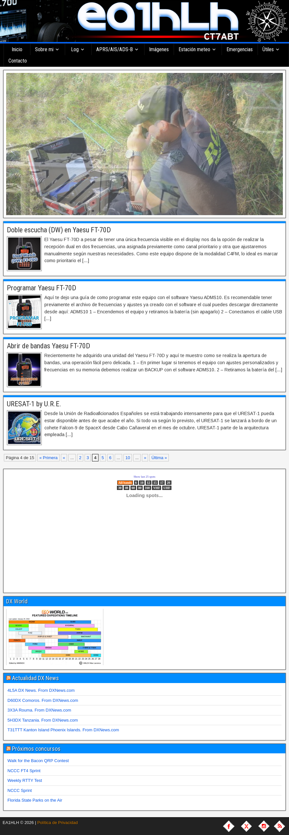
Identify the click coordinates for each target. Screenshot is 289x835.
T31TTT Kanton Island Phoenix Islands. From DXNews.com (63, 729)
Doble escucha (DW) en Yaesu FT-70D (59, 230)
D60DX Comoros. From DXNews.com (42, 700)
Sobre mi (44, 49)
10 (127, 457)
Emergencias (239, 49)
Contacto (17, 61)
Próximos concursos (36, 748)
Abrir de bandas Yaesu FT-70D (48, 346)
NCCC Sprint (19, 790)
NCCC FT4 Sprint (23, 770)
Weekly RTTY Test (24, 780)
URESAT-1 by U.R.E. (34, 404)
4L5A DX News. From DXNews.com (41, 690)
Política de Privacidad (57, 822)
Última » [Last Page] (159, 457)
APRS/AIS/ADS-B (114, 49)
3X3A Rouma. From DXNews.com (39, 710)
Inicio (17, 49)
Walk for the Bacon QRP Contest (38, 760)
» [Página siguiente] (145, 457)
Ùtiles (268, 49)
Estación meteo (194, 49)
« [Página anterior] (64, 457)
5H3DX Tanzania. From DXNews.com (42, 720)
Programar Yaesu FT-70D (41, 288)
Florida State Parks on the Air (34, 800)
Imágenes (159, 49)
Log (75, 49)
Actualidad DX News (35, 678)
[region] (144, 144)
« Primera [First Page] (48, 457)
